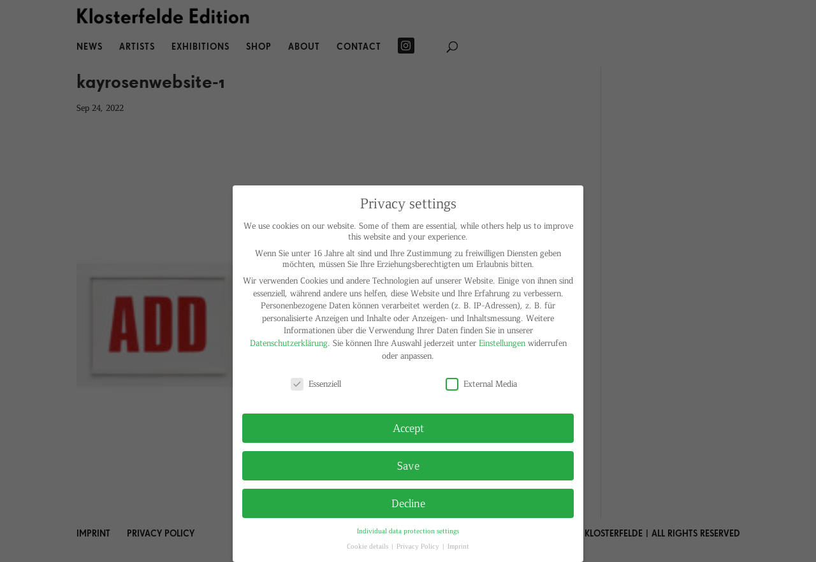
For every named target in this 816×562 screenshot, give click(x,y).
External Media (481, 383)
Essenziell (316, 383)
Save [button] (408, 465)
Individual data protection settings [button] (408, 530)
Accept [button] (408, 428)
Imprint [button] (458, 546)
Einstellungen (502, 342)
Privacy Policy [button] (419, 546)
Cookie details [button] (368, 546)
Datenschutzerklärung (289, 342)
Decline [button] (408, 503)
